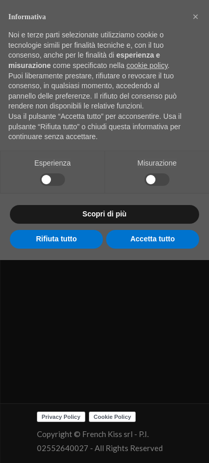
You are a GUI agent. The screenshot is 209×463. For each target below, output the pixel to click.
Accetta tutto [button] (152, 239)
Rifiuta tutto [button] (56, 239)
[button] (195, 16)
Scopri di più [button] (105, 214)
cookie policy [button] (146, 65)
